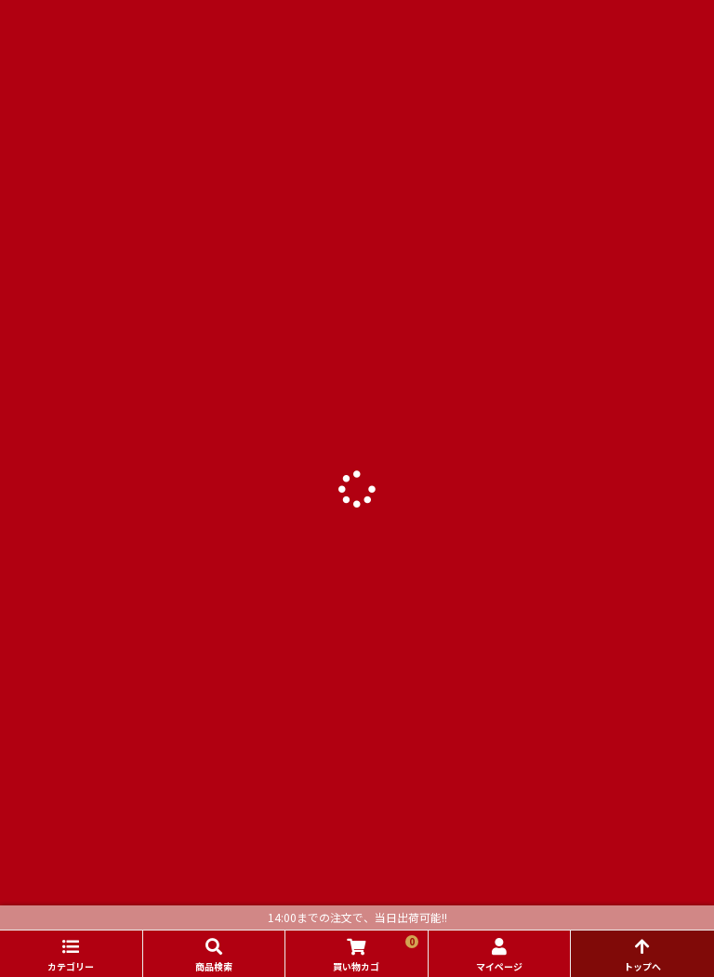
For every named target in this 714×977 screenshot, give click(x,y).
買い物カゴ (375, 953)
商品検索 (213, 966)
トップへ (642, 966)
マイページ (499, 966)
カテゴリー (70, 966)
